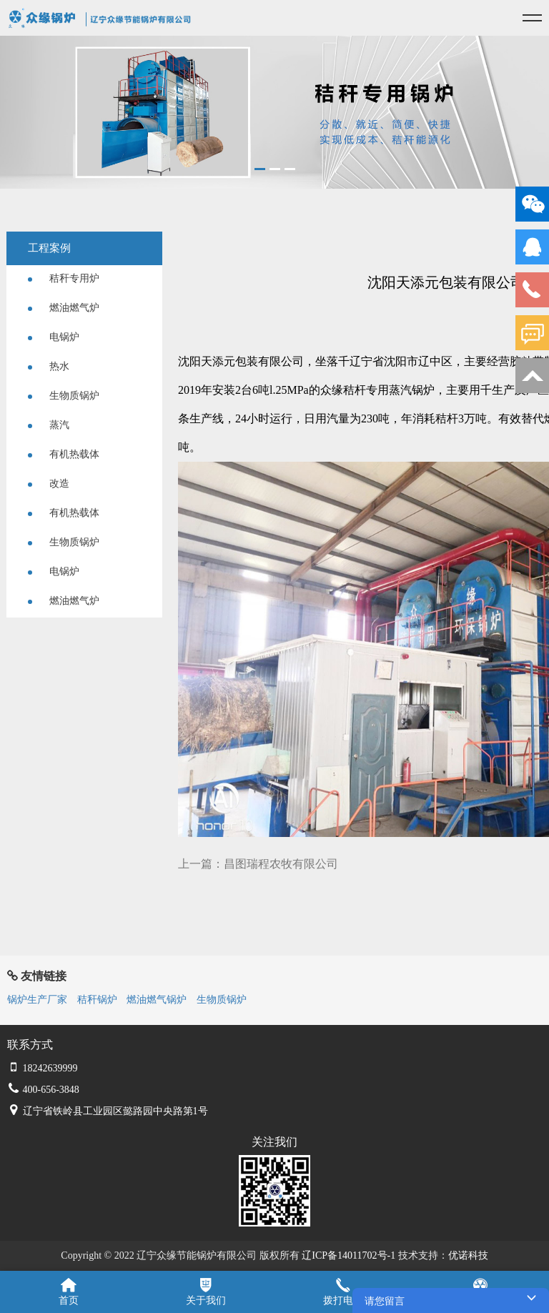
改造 (48, 483)
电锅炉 (53, 337)
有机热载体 (63, 454)
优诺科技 (468, 1255)
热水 (48, 366)
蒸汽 (48, 425)
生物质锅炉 (63, 395)
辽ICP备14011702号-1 (348, 1255)
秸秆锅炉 (97, 999)
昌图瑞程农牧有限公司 (281, 864)
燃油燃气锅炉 (157, 999)
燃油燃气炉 (63, 307)
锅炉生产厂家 (37, 999)
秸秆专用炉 (63, 278)
